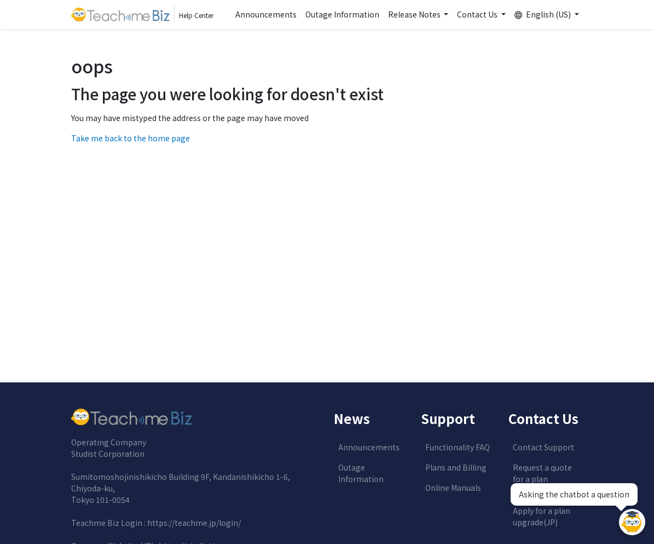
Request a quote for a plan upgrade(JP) (542, 479)
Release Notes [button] (415, 14)
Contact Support (543, 447)
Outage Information (342, 14)
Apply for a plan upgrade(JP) (541, 516)
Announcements (266, 14)
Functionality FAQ (457, 447)
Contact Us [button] (478, 14)
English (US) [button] (543, 14)
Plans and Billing (456, 467)
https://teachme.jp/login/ (194, 522)
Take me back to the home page (130, 138)
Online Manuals (453, 487)
